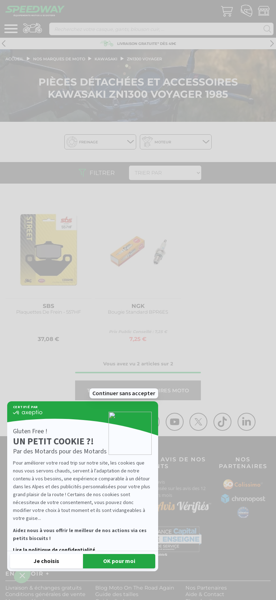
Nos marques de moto (59, 58)
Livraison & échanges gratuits (43, 588)
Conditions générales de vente (45, 594)
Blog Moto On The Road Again (134, 588)
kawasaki (106, 58)
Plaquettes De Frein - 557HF (48, 312)
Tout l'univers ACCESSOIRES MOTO (138, 390)
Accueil (14, 58)
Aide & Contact (204, 594)
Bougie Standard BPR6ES (138, 312)
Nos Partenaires (206, 588)
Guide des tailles (116, 594)
